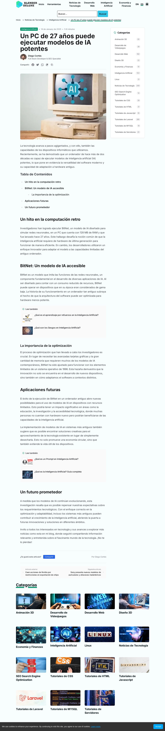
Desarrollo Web (89, 4)
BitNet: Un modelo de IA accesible (44, 188)
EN (137, 4)
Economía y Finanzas (125, 4)
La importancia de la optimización (50, 194)
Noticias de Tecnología (74, 4)
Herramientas (54, 4)
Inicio (41, 4)
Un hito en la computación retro (43, 182)
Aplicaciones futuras (36, 200)
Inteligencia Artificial (106, 4)
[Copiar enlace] (52, 64)
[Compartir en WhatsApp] (42, 64)
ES (142, 4)
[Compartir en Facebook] (33, 64)
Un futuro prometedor (37, 207)
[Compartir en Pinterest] (47, 64)
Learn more (95, 726)
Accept (158, 726)
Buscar (102, 14)
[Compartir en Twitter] (37, 64)
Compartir (49, 557)
